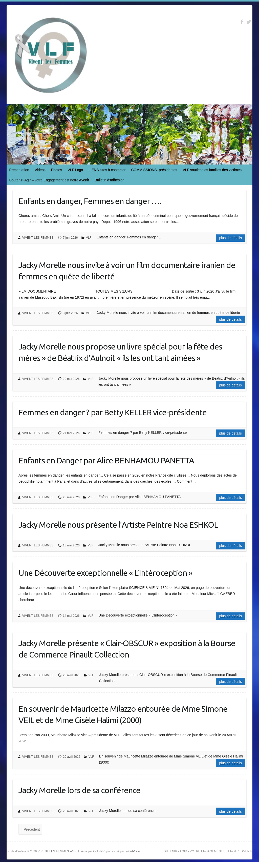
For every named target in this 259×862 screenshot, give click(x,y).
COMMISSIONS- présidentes (154, 170)
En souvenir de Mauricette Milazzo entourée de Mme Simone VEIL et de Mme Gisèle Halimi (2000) (122, 714)
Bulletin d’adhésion (109, 180)
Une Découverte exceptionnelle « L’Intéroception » (105, 572)
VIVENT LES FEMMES (38, 237)
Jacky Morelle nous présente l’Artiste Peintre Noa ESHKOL (118, 524)
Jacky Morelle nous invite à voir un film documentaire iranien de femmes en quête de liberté (126, 270)
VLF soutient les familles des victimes (212, 170)
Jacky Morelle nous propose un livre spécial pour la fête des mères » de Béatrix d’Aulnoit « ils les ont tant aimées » (120, 352)
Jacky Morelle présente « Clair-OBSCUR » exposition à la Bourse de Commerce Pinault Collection (126, 649)
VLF (89, 237)
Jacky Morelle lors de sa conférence (79, 790)
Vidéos (40, 170)
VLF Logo (75, 170)
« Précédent (30, 829)
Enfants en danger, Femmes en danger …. (89, 201)
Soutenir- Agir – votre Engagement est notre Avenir (49, 180)
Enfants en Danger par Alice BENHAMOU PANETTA (106, 460)
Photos (56, 170)
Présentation (19, 170)
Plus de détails (230, 238)
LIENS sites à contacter (107, 170)
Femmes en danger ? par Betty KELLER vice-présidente (112, 412)
